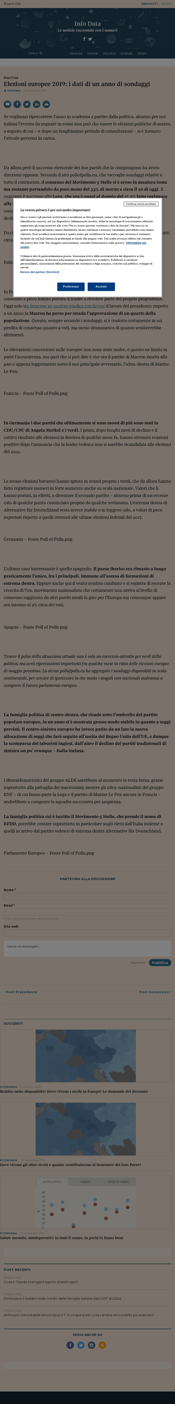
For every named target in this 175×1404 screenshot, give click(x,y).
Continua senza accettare (141, 203)
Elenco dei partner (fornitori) (39, 271)
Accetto (101, 286)
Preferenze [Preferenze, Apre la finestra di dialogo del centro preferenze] (71, 286)
